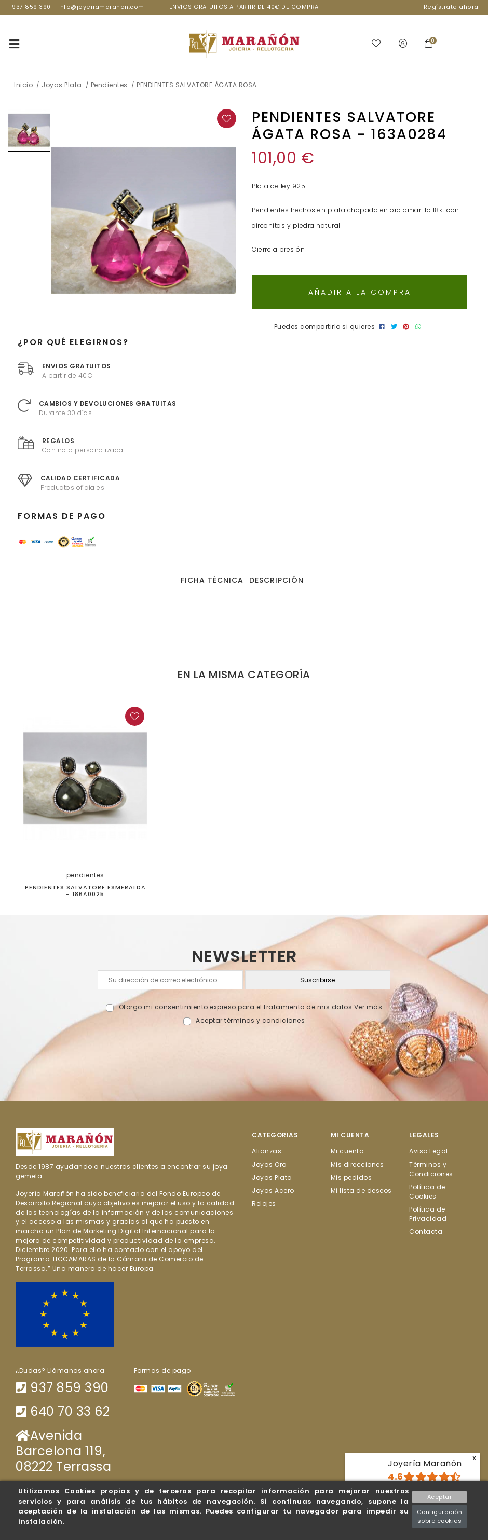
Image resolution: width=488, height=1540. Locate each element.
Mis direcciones (357, 1164)
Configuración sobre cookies (440, 1516)
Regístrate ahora (451, 7)
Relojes (264, 1203)
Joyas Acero (273, 1190)
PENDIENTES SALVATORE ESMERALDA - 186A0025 (85, 890)
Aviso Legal (428, 1151)
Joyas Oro (269, 1164)
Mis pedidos (351, 1177)
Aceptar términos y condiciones (250, 1020)
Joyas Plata (272, 1177)
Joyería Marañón (425, 1463)
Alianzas (266, 1151)
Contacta (425, 1231)
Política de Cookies (427, 1191)
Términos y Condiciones (431, 1169)
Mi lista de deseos (361, 1190)
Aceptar (439, 1497)
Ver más (368, 1006)
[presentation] (244, 1050)
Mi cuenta (347, 1151)
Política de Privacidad (427, 1214)
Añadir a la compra (359, 292)
